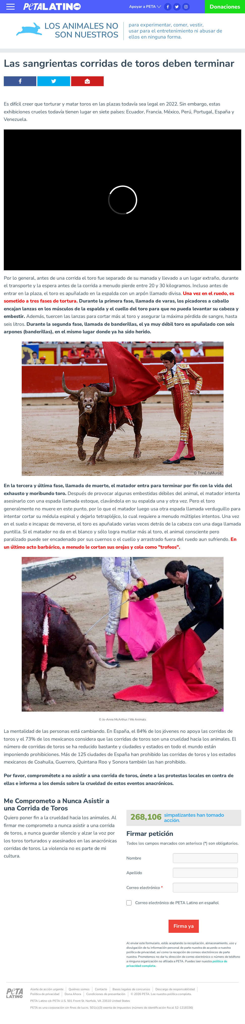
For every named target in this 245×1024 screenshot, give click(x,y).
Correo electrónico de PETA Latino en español (177, 903)
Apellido (134, 873)
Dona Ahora (73, 994)
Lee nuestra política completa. (171, 994)
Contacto (101, 989)
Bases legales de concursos (131, 989)
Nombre (133, 858)
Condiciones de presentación (105, 994)
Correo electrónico (143, 887)
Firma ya (184, 926)
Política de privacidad (44, 994)
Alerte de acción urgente (46, 989)
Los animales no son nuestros (42, 21)
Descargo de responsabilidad (175, 989)
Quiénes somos (79, 989)
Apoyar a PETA (142, 6)
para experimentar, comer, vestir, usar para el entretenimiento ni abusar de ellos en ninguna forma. (175, 30)
